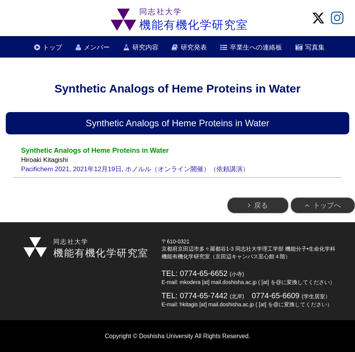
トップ (52, 47)
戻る (261, 205)
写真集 (315, 47)
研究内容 (145, 47)
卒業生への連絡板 (256, 47)
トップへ (327, 205)
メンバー (97, 47)
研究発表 (194, 47)
